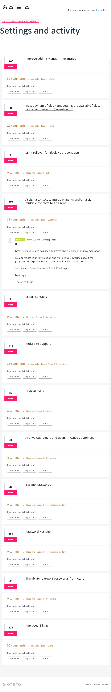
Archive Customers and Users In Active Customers (59, 438)
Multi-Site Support (38, 344)
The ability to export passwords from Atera (54, 578)
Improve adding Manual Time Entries (50, 59)
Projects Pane (34, 391)
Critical (47, 91)
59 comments (16, 78)
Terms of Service (100, 684)
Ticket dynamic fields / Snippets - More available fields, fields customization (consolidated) (62, 107)
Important (31, 91)
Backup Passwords (38, 485)
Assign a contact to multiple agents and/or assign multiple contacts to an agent (59, 201)
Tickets (51, 79)
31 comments (16, 219)
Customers (53, 219)
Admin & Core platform (58, 364)
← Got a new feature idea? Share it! (20, 21)
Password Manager (38, 532)
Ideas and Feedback (37, 79)
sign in (99, 10)
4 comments (15, 458)
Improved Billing (36, 625)
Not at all (15, 91)
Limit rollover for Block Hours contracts (52, 152)
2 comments (15, 411)
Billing (48, 172)
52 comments (16, 645)
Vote (10, 66)
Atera (88, 684)
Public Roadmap (58, 268)
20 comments (16, 125)
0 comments (15, 172)
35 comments (16, 364)
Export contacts (36, 297)
